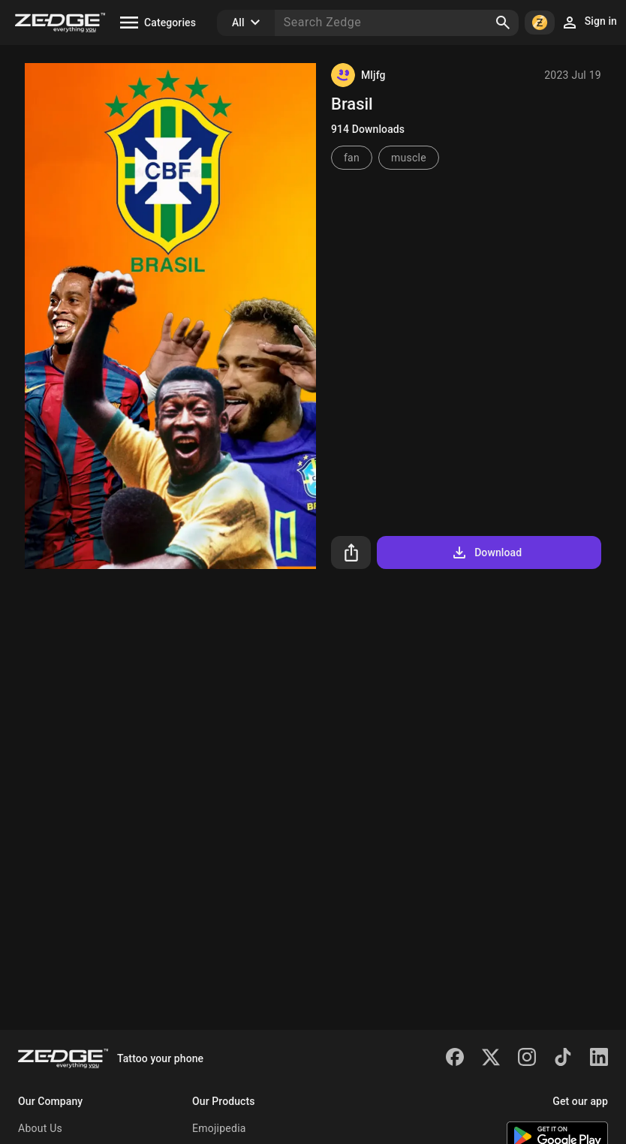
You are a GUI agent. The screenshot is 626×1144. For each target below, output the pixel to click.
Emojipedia (219, 1128)
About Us (40, 1128)
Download (486, 552)
